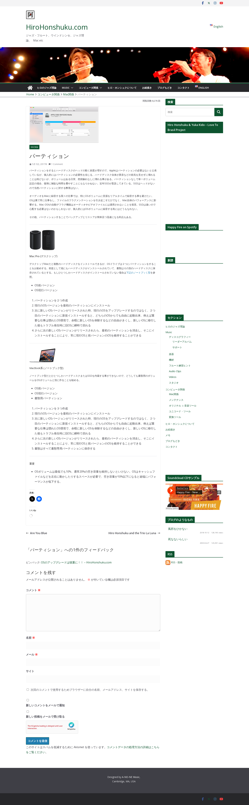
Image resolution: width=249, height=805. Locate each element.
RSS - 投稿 (173, 562)
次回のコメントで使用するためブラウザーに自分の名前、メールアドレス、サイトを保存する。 (90, 690)
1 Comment (56, 164)
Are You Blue (36, 533)
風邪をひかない (177, 529)
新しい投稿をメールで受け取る (45, 716)
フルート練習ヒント (180, 365)
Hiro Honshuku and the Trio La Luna (134, 533)
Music (66, 87)
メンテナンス (176, 399)
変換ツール (175, 417)
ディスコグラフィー (180, 337)
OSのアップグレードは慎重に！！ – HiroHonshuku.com (76, 562)
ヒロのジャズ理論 (46, 87)
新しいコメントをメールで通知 (45, 705)
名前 (30, 638)
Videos (172, 377)
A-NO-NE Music (131, 777)
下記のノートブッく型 (138, 272)
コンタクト (183, 87)
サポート (177, 347)
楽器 (171, 354)
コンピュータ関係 (88, 87)
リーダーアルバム (182, 341)
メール (32, 654)
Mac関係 (34, 147)
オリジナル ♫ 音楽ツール (182, 405)
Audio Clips (175, 371)
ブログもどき (164, 87)
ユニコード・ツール (180, 411)
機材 (171, 359)
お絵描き (147, 87)
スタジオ (174, 382)
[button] (71, 87)
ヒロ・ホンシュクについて (122, 87)
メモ (167, 435)
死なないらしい (177, 539)
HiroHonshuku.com (57, 27)
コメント (33, 590)
